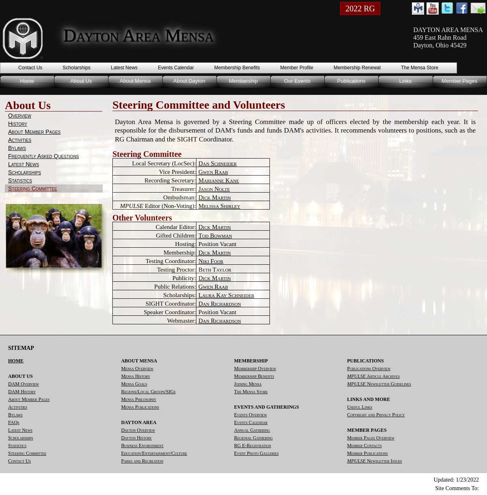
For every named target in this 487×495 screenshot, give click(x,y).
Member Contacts (364, 445)
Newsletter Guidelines (379, 384)
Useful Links (359, 407)
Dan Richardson (219, 303)
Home (27, 81)
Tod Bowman (215, 235)
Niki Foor (210, 261)
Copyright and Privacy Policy (376, 415)
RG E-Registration (252, 445)
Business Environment (142, 445)
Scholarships (76, 68)
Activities (19, 140)
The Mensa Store (419, 68)
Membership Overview (255, 368)
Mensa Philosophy (138, 399)
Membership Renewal (357, 68)
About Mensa (135, 81)
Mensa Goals (134, 384)
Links (405, 81)
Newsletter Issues (374, 461)
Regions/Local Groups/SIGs (148, 391)
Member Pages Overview (370, 438)
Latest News (124, 68)
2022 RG (360, 8)
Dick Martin (214, 197)
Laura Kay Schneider (226, 295)
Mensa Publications (140, 407)
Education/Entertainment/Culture (154, 453)
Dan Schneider (217, 163)
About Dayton (189, 81)
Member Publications (367, 453)
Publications (351, 81)
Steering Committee (32, 188)
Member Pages (459, 81)
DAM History (22, 391)
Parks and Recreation (142, 461)
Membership (243, 81)
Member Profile (296, 68)
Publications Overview (368, 368)
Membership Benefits (237, 68)
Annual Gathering (252, 430)
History (17, 123)
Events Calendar (176, 68)
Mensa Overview (137, 368)
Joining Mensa (248, 384)
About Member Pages (34, 132)
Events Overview (250, 415)
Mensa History (135, 376)
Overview (19, 115)
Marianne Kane (218, 180)
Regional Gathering (253, 438)
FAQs (13, 422)
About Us (81, 81)
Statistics (20, 180)
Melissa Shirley (219, 206)
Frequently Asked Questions (43, 156)
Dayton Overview (138, 430)
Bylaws (17, 148)
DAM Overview (23, 384)
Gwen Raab (213, 172)
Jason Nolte (214, 189)
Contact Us (30, 68)
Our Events (297, 81)
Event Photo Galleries (256, 453)
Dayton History (136, 438)
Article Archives (373, 376)
